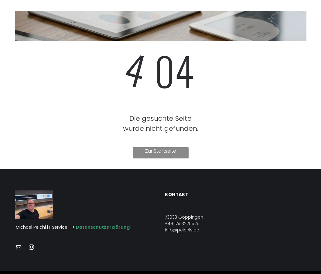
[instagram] (32, 248)
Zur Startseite (160, 150)
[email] (19, 248)
